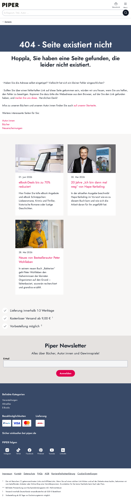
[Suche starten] (126, 13)
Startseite (8, 21)
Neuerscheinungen (12, 128)
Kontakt (17, 473)
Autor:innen (8, 120)
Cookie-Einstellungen (87, 473)
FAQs (40, 473)
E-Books (6, 407)
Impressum (7, 473)
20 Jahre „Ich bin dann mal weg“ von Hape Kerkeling (89, 184)
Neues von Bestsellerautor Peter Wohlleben (39, 259)
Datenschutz (29, 473)
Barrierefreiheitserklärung (63, 473)
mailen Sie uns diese (26, 98)
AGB (47, 473)
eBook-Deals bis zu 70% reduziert (34, 184)
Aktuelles (6, 403)
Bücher (6, 124)
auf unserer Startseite (85, 105)
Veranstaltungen (9, 400)
